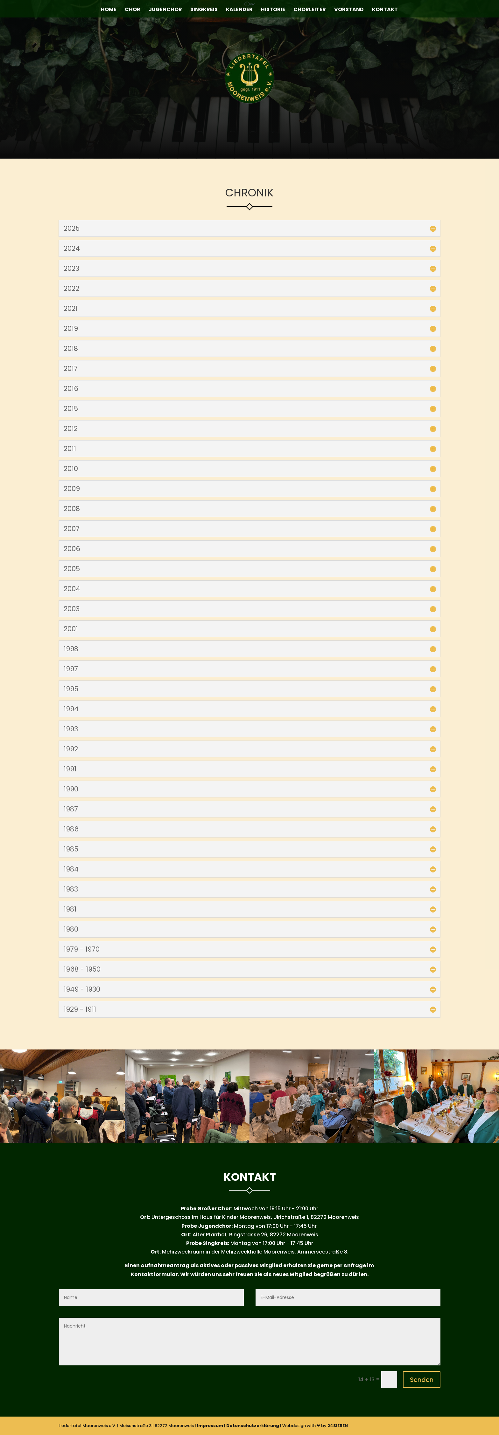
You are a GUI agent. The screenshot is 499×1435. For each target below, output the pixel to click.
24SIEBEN (337, 1426)
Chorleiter (309, 10)
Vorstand (349, 10)
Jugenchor (165, 10)
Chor (132, 10)
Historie (273, 10)
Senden (421, 1379)
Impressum (210, 1426)
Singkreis (204, 10)
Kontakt (385, 10)
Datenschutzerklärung (252, 1426)
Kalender (239, 10)
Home (108, 10)
